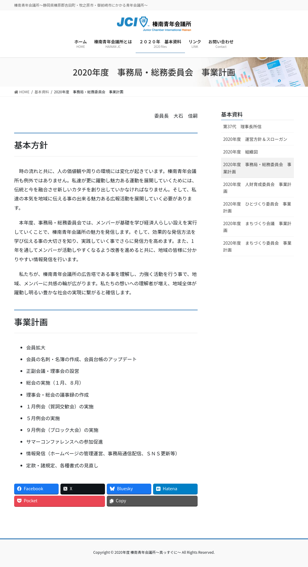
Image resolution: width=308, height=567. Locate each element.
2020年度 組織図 (240, 152)
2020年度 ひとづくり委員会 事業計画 (257, 207)
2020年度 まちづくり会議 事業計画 (257, 226)
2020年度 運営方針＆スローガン (255, 139)
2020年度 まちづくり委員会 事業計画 (257, 246)
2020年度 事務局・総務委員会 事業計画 (257, 167)
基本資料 (232, 114)
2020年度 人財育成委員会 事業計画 (257, 187)
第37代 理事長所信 (242, 126)
